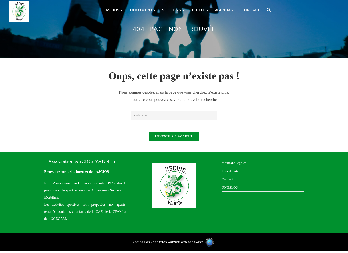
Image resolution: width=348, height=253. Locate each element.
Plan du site (230, 173)
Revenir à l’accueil (174, 138)
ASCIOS (114, 9)
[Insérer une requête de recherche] (174, 115)
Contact (250, 9)
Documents (142, 9)
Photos (200, 9)
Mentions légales (234, 164)
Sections (173, 9)
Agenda (224, 9)
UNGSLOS (230, 189)
